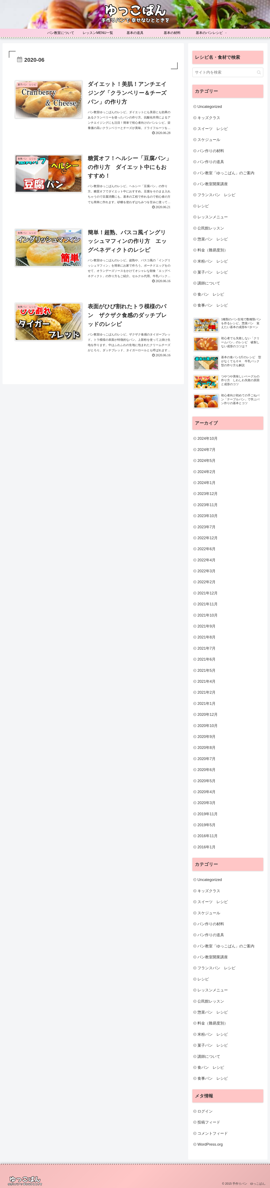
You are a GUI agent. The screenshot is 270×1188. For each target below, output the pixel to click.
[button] (259, 72)
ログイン (205, 1111)
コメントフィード (212, 1133)
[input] (227, 72)
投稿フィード (208, 1122)
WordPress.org (210, 1144)
